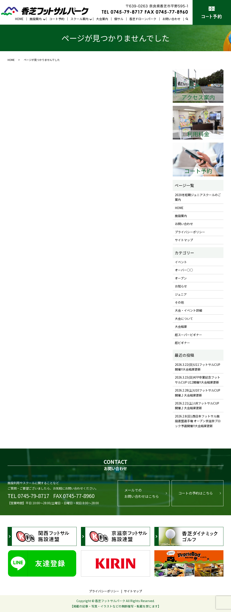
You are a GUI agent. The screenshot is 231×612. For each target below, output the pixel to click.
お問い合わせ (171, 19)
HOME (19, 19)
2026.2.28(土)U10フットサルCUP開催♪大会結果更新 (197, 392)
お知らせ (181, 286)
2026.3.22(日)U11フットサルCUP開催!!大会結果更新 (197, 366)
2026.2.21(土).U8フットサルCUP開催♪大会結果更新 (197, 405)
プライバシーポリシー (190, 232)
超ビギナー (182, 343)
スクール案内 (79, 19)
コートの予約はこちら (195, 493)
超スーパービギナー (188, 335)
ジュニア (181, 294)
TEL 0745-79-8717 (28, 495)
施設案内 (36, 19)
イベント (181, 262)
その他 (179, 302)
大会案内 (102, 19)
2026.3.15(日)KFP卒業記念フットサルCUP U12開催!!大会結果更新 (197, 379)
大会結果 (181, 326)
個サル (118, 19)
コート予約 (56, 19)
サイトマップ (184, 240)
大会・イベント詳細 (188, 310)
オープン (181, 278)
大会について (184, 318)
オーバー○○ (184, 270)
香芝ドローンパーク (142, 19)
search (188, 19)
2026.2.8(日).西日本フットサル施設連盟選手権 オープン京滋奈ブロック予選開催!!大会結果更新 (198, 421)
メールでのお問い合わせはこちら (141, 493)
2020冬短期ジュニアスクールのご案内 (198, 197)
